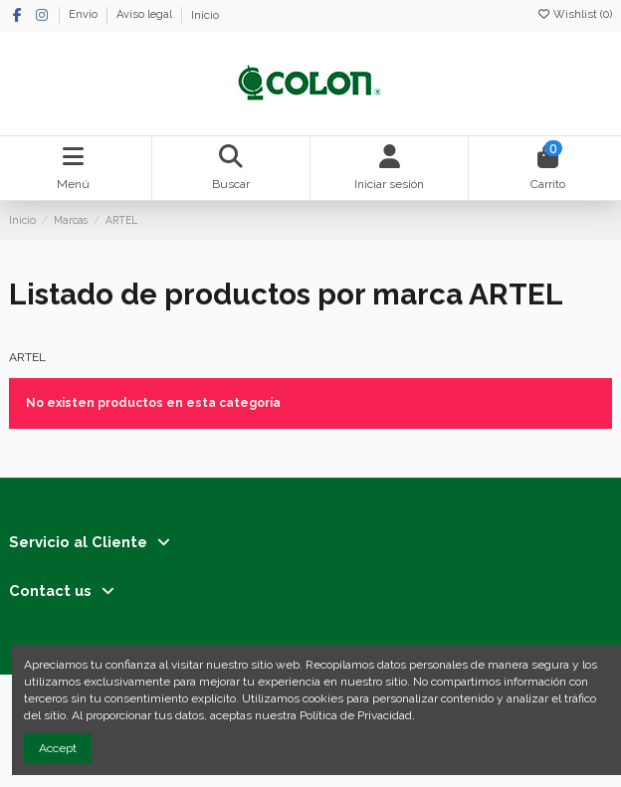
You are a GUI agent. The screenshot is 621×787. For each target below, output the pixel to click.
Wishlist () (574, 14)
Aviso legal (145, 15)
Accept (58, 748)
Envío (85, 15)
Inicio (205, 15)
